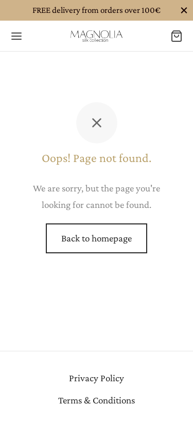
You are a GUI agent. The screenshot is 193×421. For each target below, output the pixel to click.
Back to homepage (96, 238)
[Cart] (176, 36)
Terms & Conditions (96, 400)
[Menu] (16, 36)
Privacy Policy (96, 378)
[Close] (184, 10)
